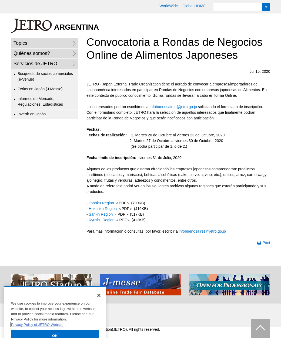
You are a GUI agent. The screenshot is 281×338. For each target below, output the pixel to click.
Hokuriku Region (103, 208)
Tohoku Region (101, 203)
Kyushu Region (102, 220)
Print (266, 242)
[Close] (99, 300)
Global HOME (194, 6)
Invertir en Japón (32, 114)
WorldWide (168, 6)
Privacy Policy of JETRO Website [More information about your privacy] (37, 329)
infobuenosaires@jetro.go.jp (202, 231)
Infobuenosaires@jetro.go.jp (173, 107)
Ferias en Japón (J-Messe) (40, 89)
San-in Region (101, 214)
